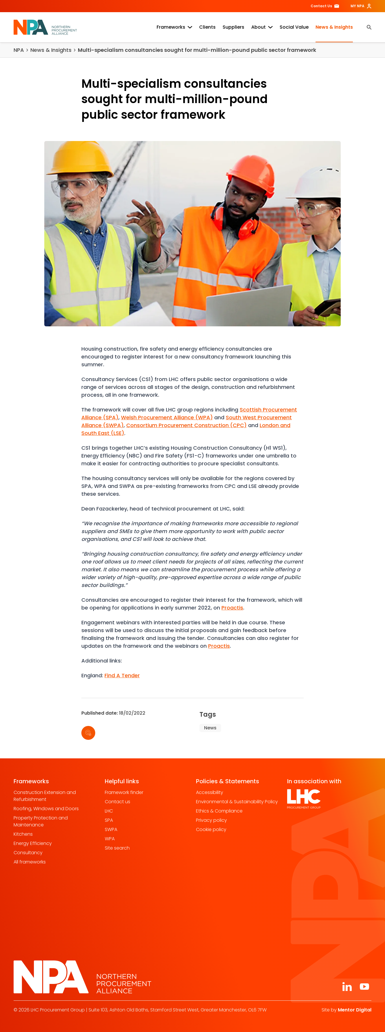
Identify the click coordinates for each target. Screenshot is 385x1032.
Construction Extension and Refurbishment (45, 796)
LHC (109, 811)
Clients (207, 27)
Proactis (232, 607)
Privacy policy (211, 820)
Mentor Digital (354, 1010)
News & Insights (334, 27)
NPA (19, 50)
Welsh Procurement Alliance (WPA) (167, 417)
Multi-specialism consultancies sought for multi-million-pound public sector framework (197, 50)
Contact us (117, 801)
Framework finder (124, 792)
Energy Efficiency (33, 843)
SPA (109, 820)
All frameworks (30, 862)
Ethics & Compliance (219, 811)
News (210, 727)
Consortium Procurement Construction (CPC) (186, 425)
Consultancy (28, 852)
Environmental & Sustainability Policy (237, 801)
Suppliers (233, 27)
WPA (110, 838)
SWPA (111, 829)
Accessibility (209, 792)
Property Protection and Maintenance (41, 821)
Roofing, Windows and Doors (46, 808)
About (262, 27)
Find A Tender (122, 675)
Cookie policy (211, 829)
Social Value (294, 27)
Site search (117, 848)
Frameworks (174, 27)
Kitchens (23, 834)
